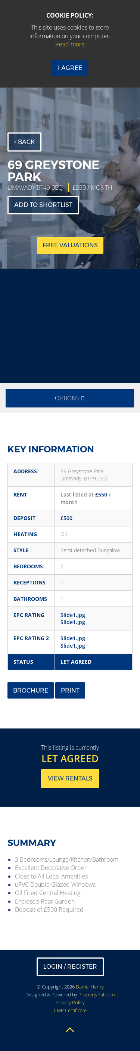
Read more (70, 44)
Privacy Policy (70, 1002)
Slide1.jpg (72, 614)
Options (70, 398)
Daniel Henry (90, 986)
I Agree (70, 67)
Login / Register (70, 966)
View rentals (70, 778)
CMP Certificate (70, 1010)
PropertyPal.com (96, 994)
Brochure (30, 690)
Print (70, 690)
